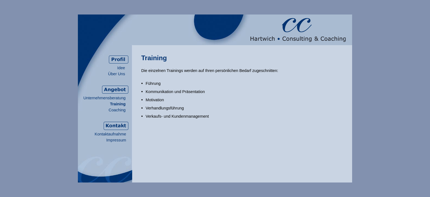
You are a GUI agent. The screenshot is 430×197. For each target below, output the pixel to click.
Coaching (117, 110)
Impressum (116, 140)
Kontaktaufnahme (110, 134)
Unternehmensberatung (104, 98)
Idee (121, 68)
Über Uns (116, 74)
